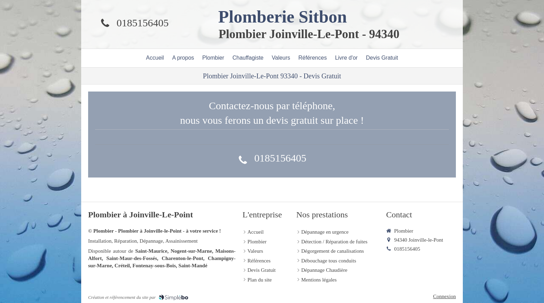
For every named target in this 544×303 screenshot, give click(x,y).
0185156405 (143, 22)
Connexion (444, 296)
